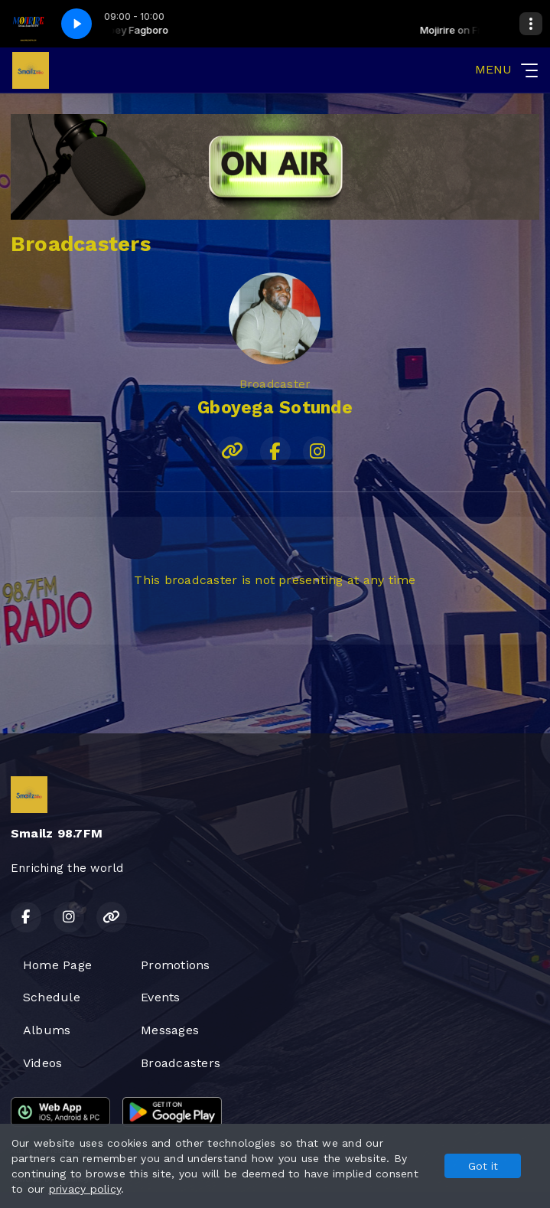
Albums (46, 1030)
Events (160, 997)
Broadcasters (180, 1063)
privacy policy (85, 1189)
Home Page (57, 965)
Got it (483, 1166)
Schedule (51, 997)
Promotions (175, 965)
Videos (42, 1063)
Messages (170, 1030)
